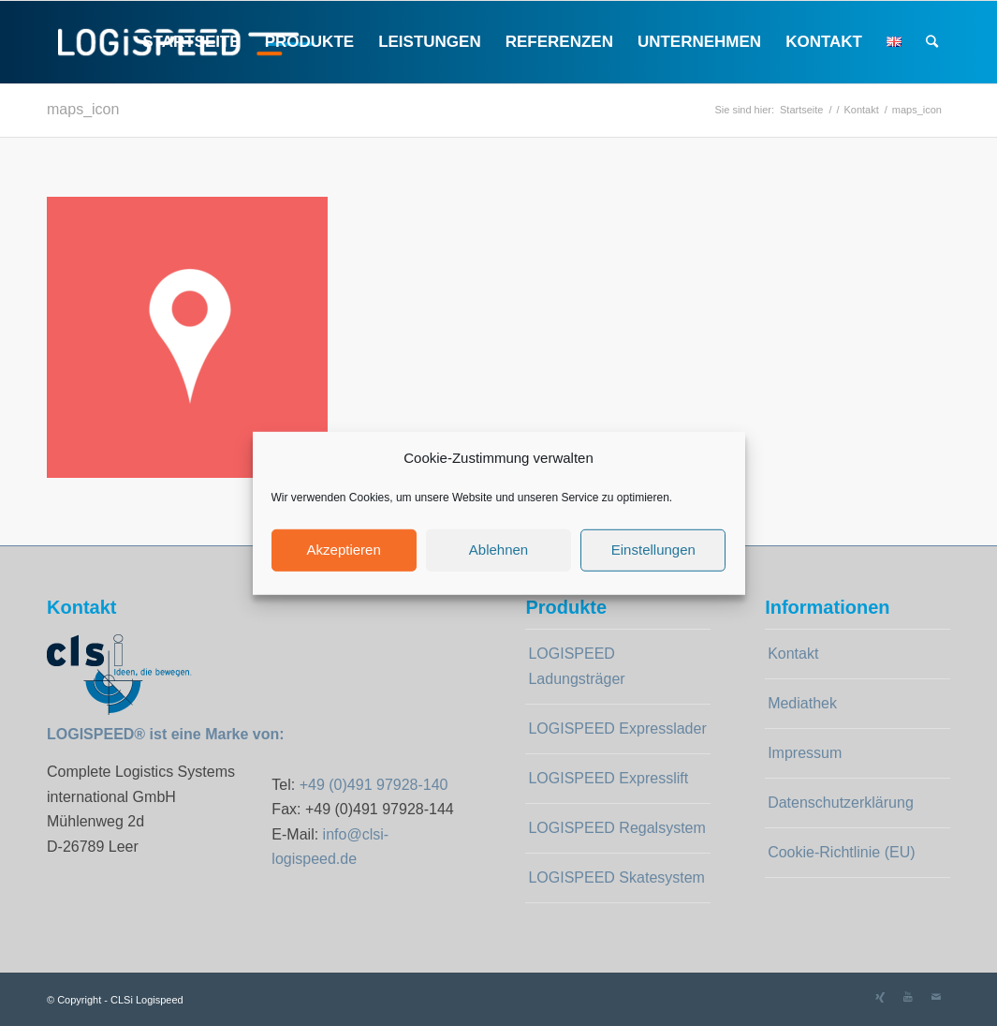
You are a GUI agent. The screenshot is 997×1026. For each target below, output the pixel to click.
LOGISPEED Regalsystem (616, 828)
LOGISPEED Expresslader (617, 728)
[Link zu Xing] (880, 997)
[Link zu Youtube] (908, 997)
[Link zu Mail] (936, 997)
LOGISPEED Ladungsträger (576, 666)
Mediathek (802, 703)
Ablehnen (498, 550)
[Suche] (932, 42)
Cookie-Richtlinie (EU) (841, 852)
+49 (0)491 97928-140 (374, 785)
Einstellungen (653, 550)
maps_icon (83, 109)
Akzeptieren (344, 550)
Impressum (805, 753)
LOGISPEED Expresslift (608, 778)
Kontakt (793, 654)
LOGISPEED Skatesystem (616, 877)
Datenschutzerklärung (841, 802)
